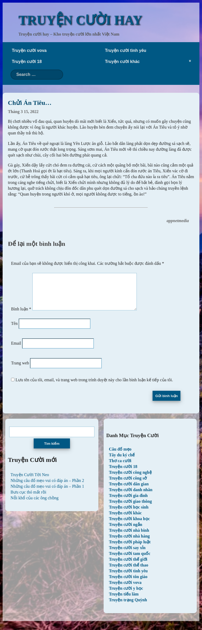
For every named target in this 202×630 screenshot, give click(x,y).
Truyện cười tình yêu (125, 50)
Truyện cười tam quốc (129, 560)
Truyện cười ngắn (125, 531)
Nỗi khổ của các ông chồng (35, 504)
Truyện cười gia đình (128, 502)
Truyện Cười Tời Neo (30, 481)
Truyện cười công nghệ (130, 478)
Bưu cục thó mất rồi (28, 498)
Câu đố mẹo (120, 455)
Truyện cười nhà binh (129, 536)
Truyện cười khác (122, 61)
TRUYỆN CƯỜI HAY (80, 20)
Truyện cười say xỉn (127, 554)
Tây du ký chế (122, 461)
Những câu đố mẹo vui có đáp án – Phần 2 (47, 487)
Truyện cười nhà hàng (129, 542)
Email (16, 349)
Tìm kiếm (51, 450)
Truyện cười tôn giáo (128, 583)
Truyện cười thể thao (128, 571)
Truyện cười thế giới (128, 565)
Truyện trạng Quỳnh (128, 606)
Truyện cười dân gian (129, 490)
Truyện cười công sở (128, 484)
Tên (14, 330)
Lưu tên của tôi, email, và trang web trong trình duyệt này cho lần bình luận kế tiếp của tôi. (94, 386)
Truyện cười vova (29, 50)
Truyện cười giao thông (130, 507)
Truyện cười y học (126, 594)
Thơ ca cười (120, 467)
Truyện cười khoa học (129, 525)
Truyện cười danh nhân (130, 496)
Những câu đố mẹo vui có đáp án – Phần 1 (47, 492)
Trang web (20, 369)
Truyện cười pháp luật (129, 548)
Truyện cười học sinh (128, 513)
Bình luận (21, 315)
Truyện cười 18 (27, 61)
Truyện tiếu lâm (124, 600)
